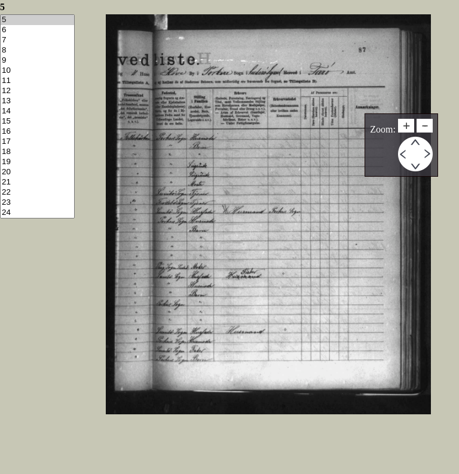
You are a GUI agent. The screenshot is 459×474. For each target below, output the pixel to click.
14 (37, 111)
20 (37, 172)
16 (37, 132)
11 (37, 81)
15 (37, 121)
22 (37, 192)
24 (37, 213)
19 (37, 162)
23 (37, 203)
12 (37, 91)
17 (37, 142)
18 (37, 152)
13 (37, 101)
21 (37, 182)
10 (37, 71)
